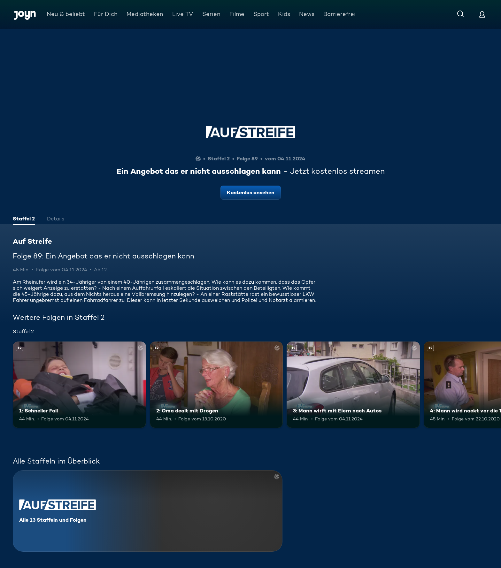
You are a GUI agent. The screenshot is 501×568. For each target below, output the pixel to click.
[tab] (24, 219)
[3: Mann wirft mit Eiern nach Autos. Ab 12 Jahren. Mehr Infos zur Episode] (353, 385)
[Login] (482, 14)
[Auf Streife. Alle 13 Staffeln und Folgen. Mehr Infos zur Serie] (147, 511)
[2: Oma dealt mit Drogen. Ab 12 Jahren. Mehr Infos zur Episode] (216, 385)
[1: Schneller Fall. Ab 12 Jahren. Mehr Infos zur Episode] (79, 385)
